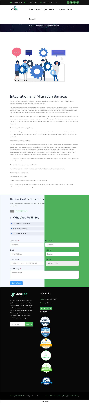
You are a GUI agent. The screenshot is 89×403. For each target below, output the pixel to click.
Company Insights (41, 9)
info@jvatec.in (16, 2)
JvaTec (23, 396)
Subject (48, 250)
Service (51, 9)
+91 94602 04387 (31, 2)
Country (48, 259)
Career (69, 9)
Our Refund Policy (73, 396)
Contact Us (32, 19)
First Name (13, 241)
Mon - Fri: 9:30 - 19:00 (48, 2)
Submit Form (16, 283)
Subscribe (28, 324)
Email (12, 250)
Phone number (15, 259)
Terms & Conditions (52, 396)
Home (31, 9)
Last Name (49, 241)
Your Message (15, 269)
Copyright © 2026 (15, 396)
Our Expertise (60, 9)
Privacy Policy (63, 396)
